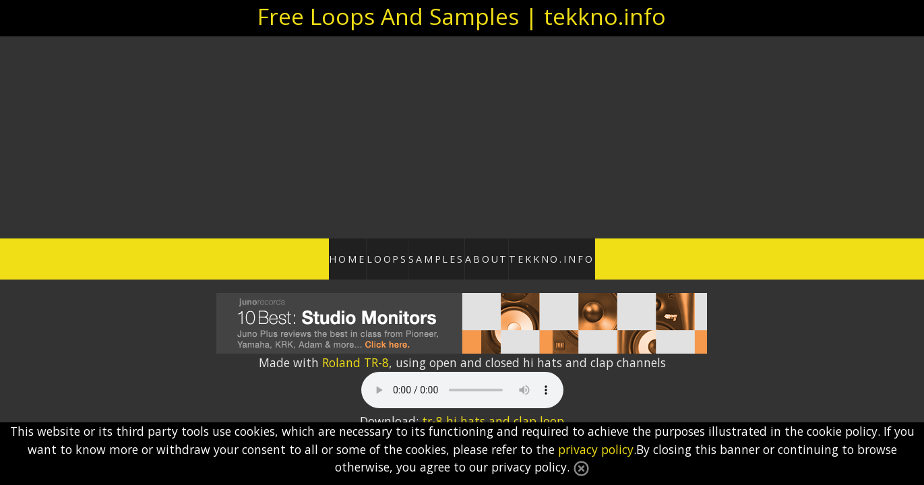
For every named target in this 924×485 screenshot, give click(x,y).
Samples (437, 257)
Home (305, 257)
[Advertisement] (462, 137)
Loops (367, 257)
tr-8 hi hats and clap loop (493, 416)
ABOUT (510, 257)
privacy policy (596, 449)
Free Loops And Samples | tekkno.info (461, 16)
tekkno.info (596, 257)
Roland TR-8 (355, 358)
